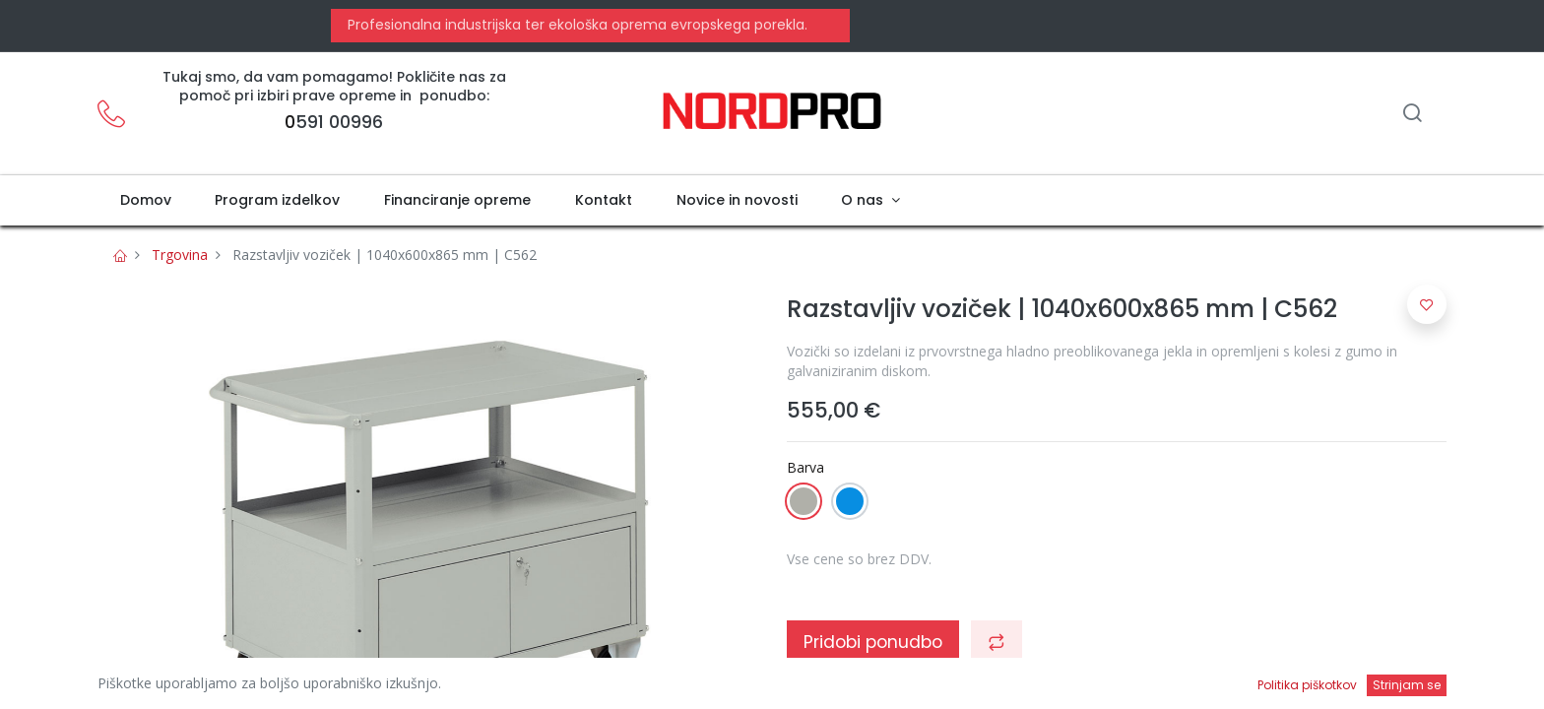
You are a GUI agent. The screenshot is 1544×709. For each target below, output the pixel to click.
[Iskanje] (1412, 114)
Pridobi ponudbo (873, 642)
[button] (996, 642)
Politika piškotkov (1307, 685)
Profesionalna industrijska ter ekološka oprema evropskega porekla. (575, 24)
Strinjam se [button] (1407, 685)
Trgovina (180, 254)
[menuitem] (145, 200)
